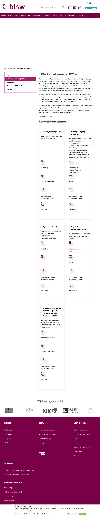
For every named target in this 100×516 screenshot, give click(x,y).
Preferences (29, 514)
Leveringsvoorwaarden (47, 429)
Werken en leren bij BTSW (25, 70)
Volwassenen (8, 433)
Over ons (12, 70)
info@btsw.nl (9, 500)
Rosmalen (77, 455)
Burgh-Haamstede (80, 429)
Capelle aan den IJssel (82, 433)
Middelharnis (78, 450)
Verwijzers (7, 438)
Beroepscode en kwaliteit (48, 433)
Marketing (46, 514)
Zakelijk (6, 442)
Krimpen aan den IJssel (82, 446)
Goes (76, 438)
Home (5, 70)
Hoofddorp (78, 442)
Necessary (20, 514)
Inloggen (89, 3)
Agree (82, 513)
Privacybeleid (43, 442)
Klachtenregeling (45, 438)
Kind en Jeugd (8, 429)
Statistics (38, 514)
